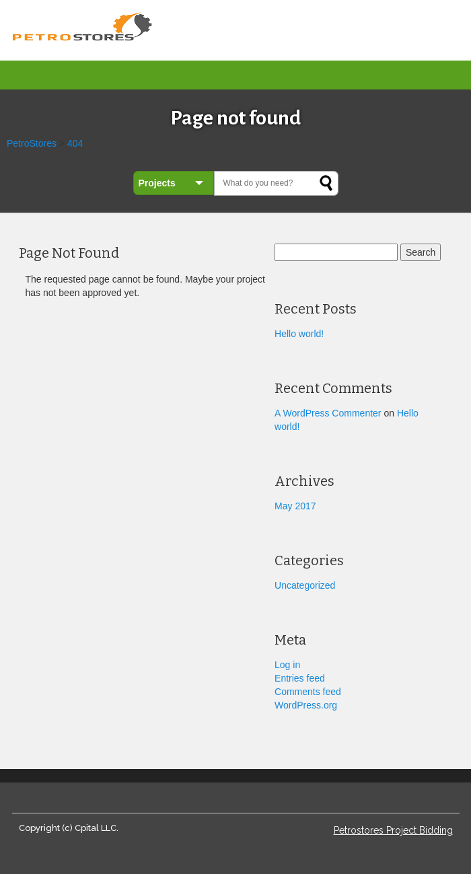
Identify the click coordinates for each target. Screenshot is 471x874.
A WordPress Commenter (328, 413)
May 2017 (295, 506)
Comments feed (308, 691)
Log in (287, 664)
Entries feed (300, 678)
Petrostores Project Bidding (393, 830)
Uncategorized (305, 585)
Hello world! (299, 333)
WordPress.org (306, 705)
